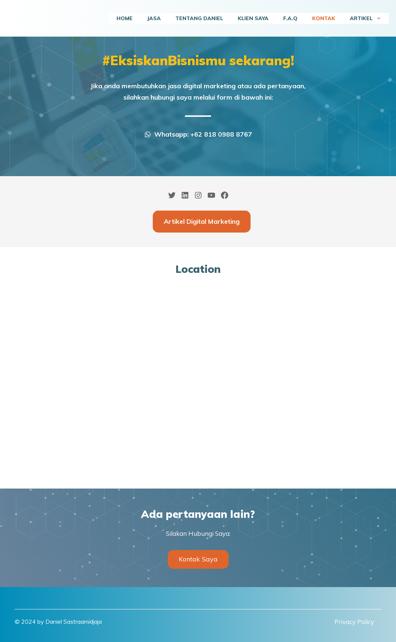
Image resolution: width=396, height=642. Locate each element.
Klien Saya (253, 18)
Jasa (154, 18)
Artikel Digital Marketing (202, 221)
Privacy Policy (354, 622)
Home (124, 18)
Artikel (369, 18)
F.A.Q (290, 18)
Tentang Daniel (199, 18)
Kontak (323, 18)
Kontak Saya (198, 559)
